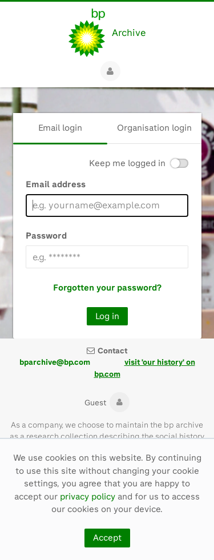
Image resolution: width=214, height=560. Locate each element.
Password (46, 236)
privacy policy (87, 496)
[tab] (60, 128)
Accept (107, 538)
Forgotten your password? (107, 288)
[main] (107, 213)
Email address (56, 184)
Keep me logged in (127, 163)
